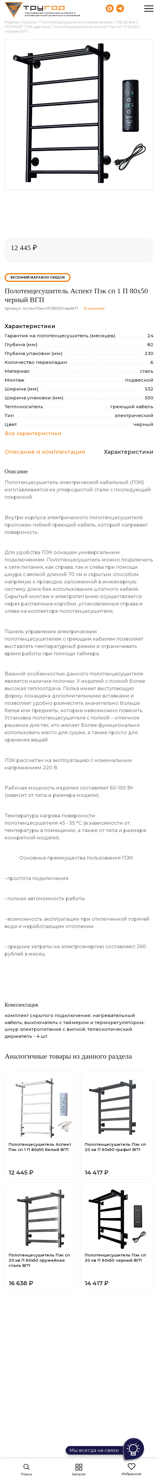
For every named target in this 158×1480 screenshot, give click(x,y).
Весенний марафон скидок (37, 277)
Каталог (30, 22)
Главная (12, 22)
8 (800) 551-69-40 (133, 8)
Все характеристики (33, 433)
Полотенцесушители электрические (76, 22)
